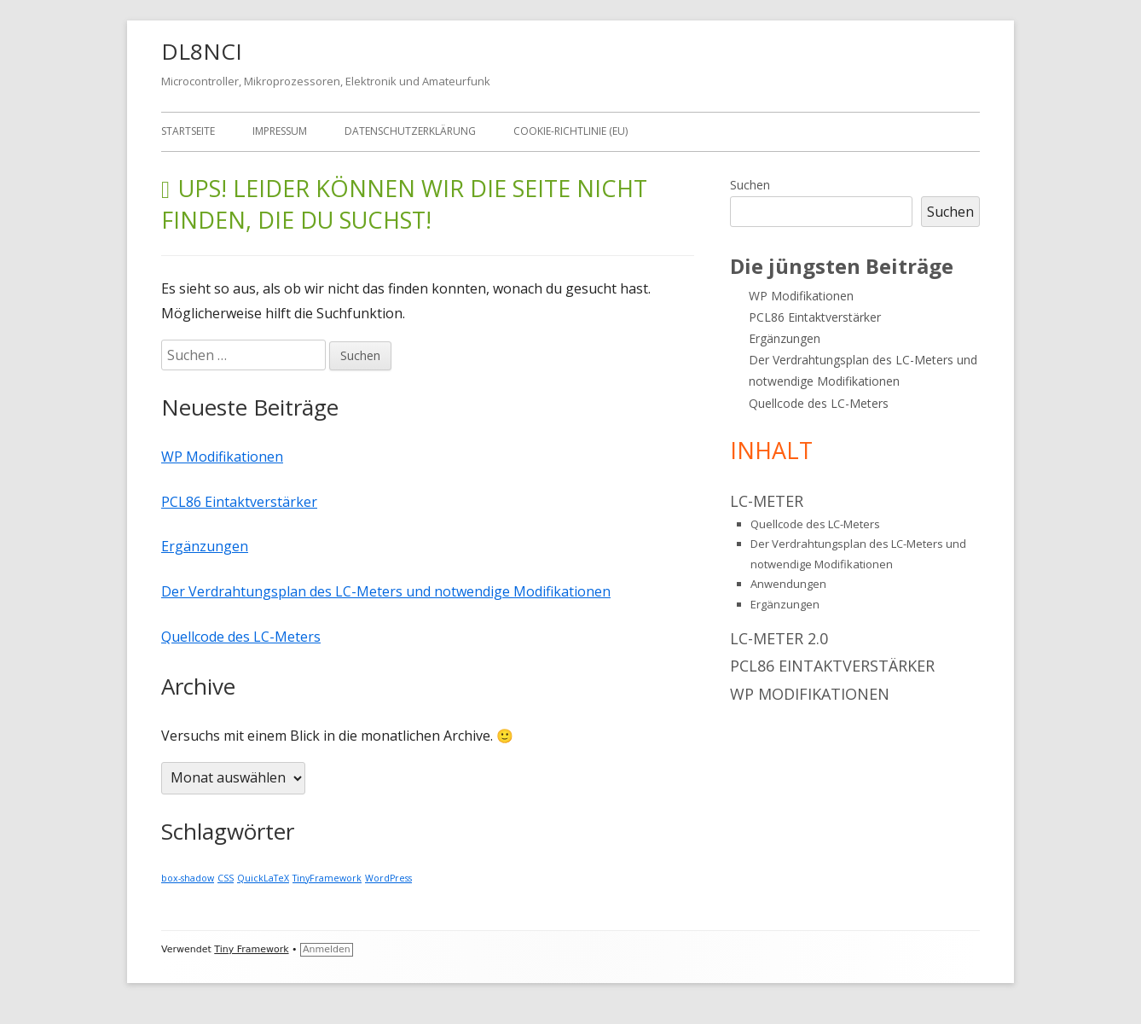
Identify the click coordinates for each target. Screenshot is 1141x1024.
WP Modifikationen (222, 456)
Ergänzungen (204, 546)
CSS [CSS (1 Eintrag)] (225, 878)
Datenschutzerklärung (410, 131)
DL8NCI (201, 51)
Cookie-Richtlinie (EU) (570, 131)
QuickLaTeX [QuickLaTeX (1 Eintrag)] (263, 878)
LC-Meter (766, 501)
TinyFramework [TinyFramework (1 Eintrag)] (327, 878)
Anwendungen (788, 583)
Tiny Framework (251, 949)
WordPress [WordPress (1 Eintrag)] (388, 878)
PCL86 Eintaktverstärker (239, 501)
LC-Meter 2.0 (779, 638)
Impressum (279, 131)
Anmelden (326, 949)
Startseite (188, 131)
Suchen (750, 185)
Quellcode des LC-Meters (241, 636)
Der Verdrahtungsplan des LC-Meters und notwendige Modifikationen (386, 591)
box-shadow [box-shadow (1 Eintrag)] (187, 878)
